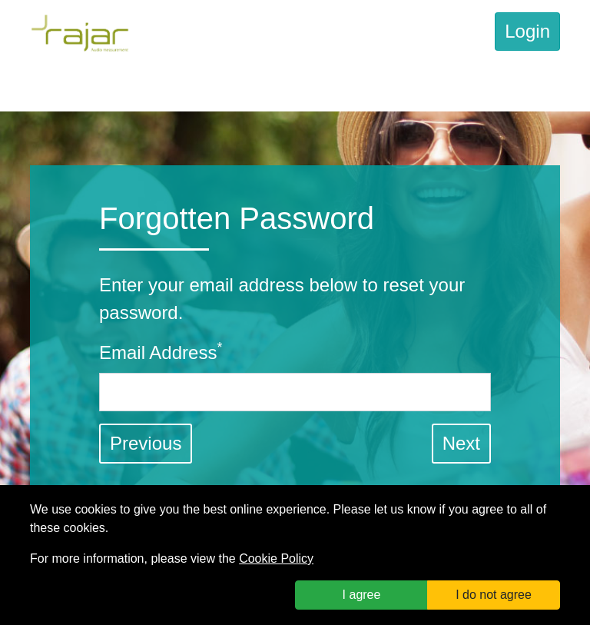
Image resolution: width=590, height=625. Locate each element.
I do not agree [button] (494, 594)
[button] (461, 444)
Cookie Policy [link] (276, 558)
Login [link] (527, 31)
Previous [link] (145, 443)
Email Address (160, 351)
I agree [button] (362, 594)
